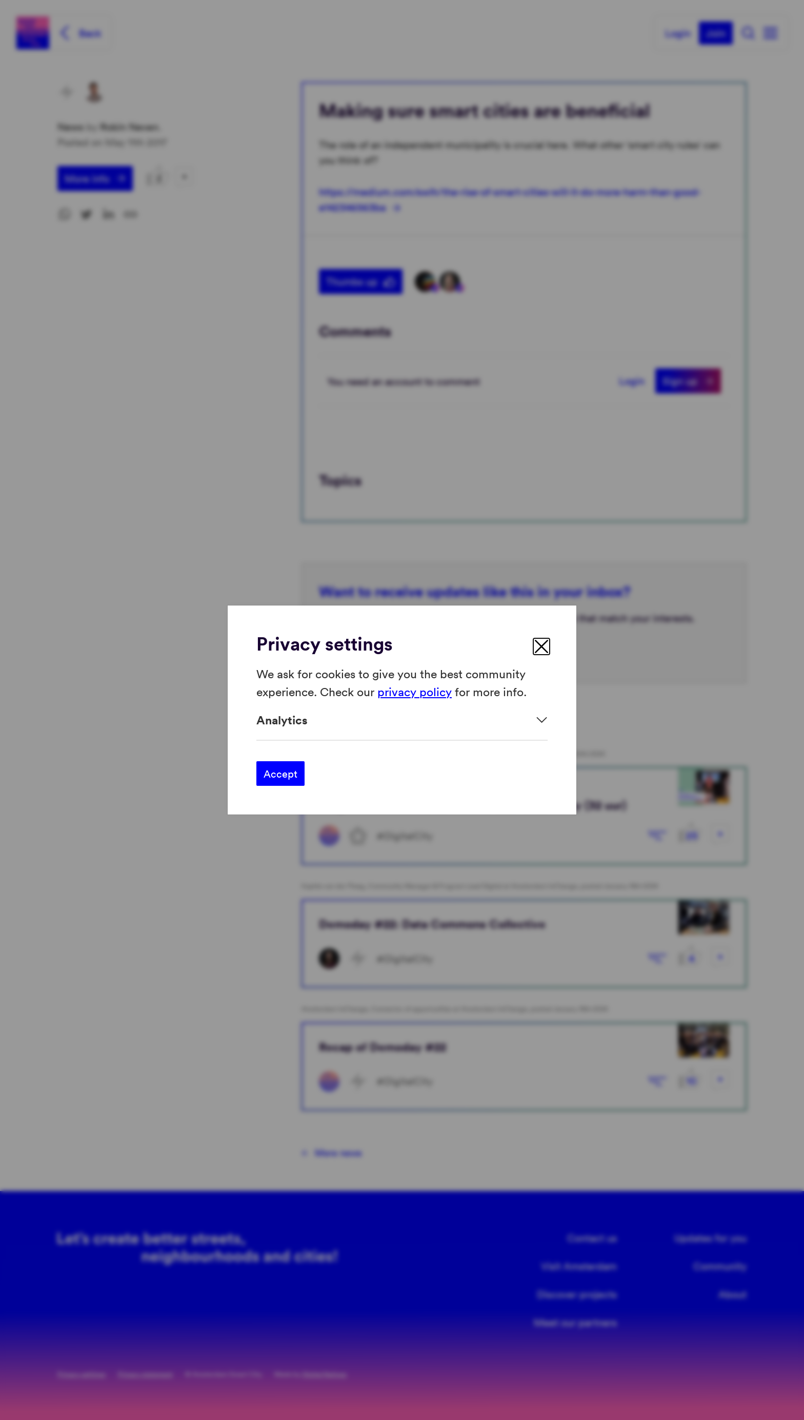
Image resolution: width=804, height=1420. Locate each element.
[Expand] (402, 720)
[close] (541, 646)
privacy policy (414, 690)
